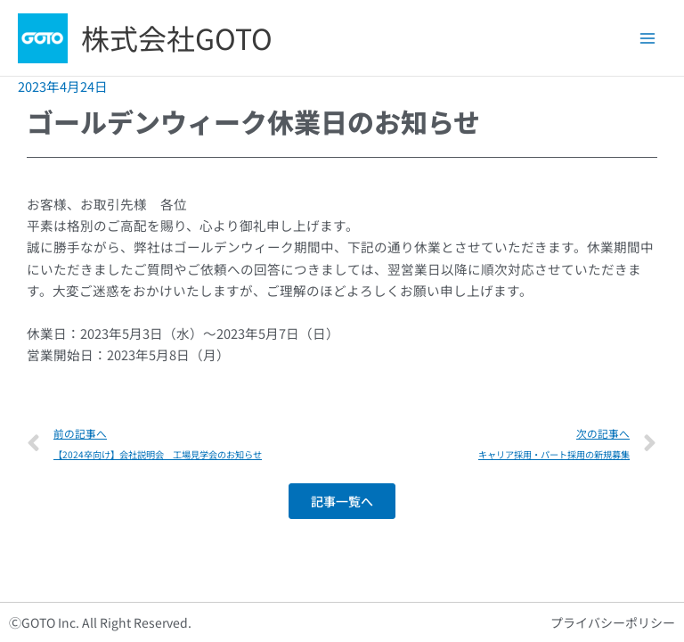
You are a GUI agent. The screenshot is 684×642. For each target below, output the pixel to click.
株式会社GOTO (177, 37)
